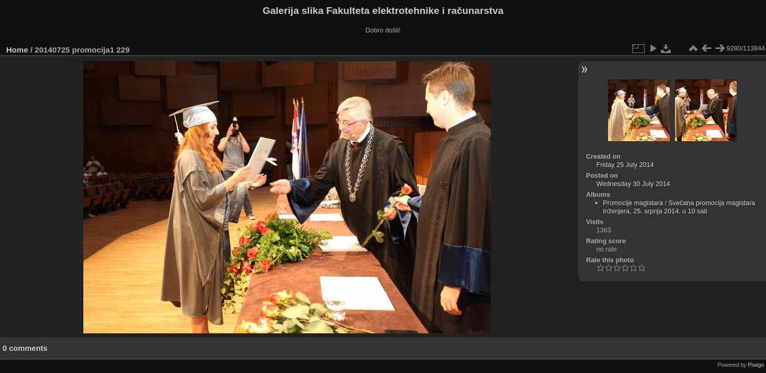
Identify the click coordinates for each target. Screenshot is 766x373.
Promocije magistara (633, 203)
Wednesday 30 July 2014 (633, 184)
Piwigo (756, 365)
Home (17, 49)
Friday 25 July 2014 (625, 164)
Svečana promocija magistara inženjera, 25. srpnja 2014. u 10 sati (679, 207)
